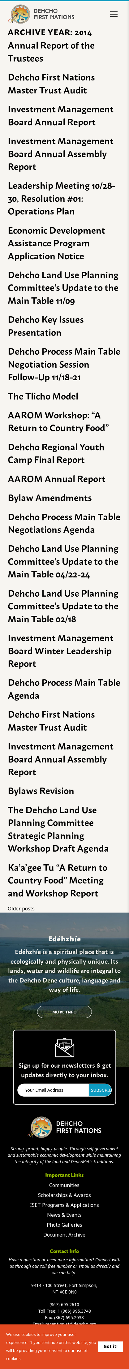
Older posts (21, 908)
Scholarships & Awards (64, 1195)
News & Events (64, 1215)
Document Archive (64, 1234)
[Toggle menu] (113, 14)
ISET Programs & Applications (64, 1205)
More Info (64, 1012)
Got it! (111, 1346)
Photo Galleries (64, 1225)
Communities (64, 1185)
